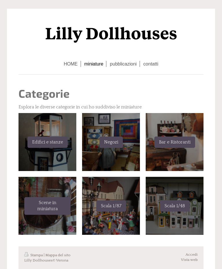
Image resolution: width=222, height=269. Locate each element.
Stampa (34, 255)
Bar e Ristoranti (174, 142)
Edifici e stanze (47, 142)
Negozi (111, 142)
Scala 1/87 (111, 205)
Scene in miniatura (47, 206)
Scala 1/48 (174, 205)
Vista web (189, 260)
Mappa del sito (58, 255)
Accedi (192, 254)
